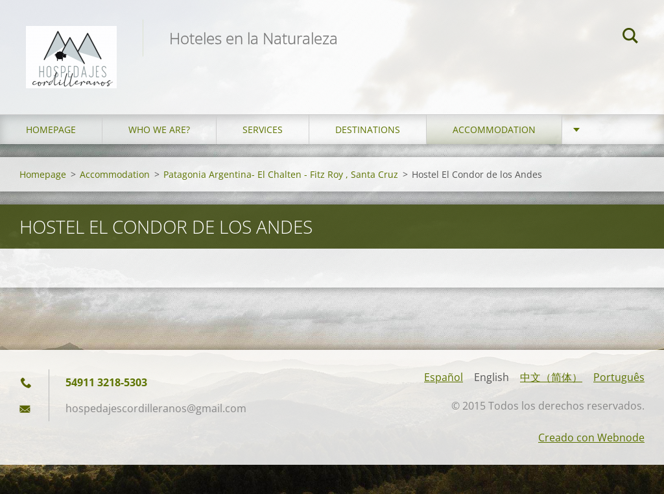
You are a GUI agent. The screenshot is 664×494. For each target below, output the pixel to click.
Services (263, 129)
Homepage (51, 129)
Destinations (367, 129)
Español (443, 377)
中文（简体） (551, 377)
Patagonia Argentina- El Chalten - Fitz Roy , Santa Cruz (280, 174)
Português (619, 377)
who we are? (159, 129)
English (491, 377)
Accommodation (494, 129)
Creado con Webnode (591, 437)
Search (630, 37)
